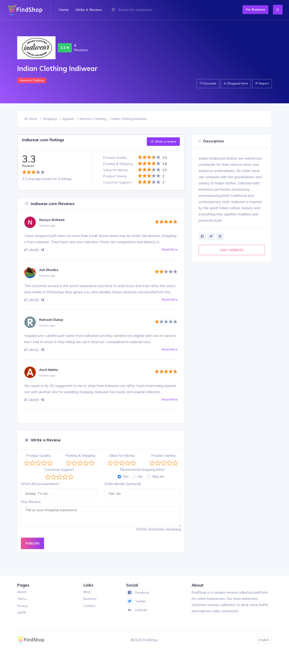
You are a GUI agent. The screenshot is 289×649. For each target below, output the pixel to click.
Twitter (136, 601)
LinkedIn (137, 610)
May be (158, 476)
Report (261, 83)
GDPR (22, 612)
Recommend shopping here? (142, 469)
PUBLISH (32, 543)
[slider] (33, 172)
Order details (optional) (122, 484)
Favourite (203, 83)
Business (90, 598)
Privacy (23, 606)
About (22, 592)
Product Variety (163, 455)
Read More (169, 250)
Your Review (31, 501)
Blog (86, 592)
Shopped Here (233, 83)
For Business (250, 9)
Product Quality (38, 455)
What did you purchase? (40, 484)
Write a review (88, 9)
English (263, 640)
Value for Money (122, 455)
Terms (22, 598)
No (140, 476)
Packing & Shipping (80, 455)
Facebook (138, 592)
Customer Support (59, 469)
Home (64, 9)
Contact (89, 606)
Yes (126, 476)
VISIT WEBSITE (231, 251)
